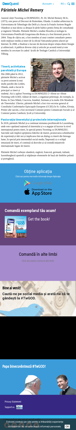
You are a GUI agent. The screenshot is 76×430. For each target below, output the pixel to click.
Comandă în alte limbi (38, 254)
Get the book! (39, 219)
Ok (67, 426)
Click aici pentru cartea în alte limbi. (38, 260)
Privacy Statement (13, 401)
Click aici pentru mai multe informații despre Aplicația (38, 176)
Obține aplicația (38, 171)
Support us (9, 407)
